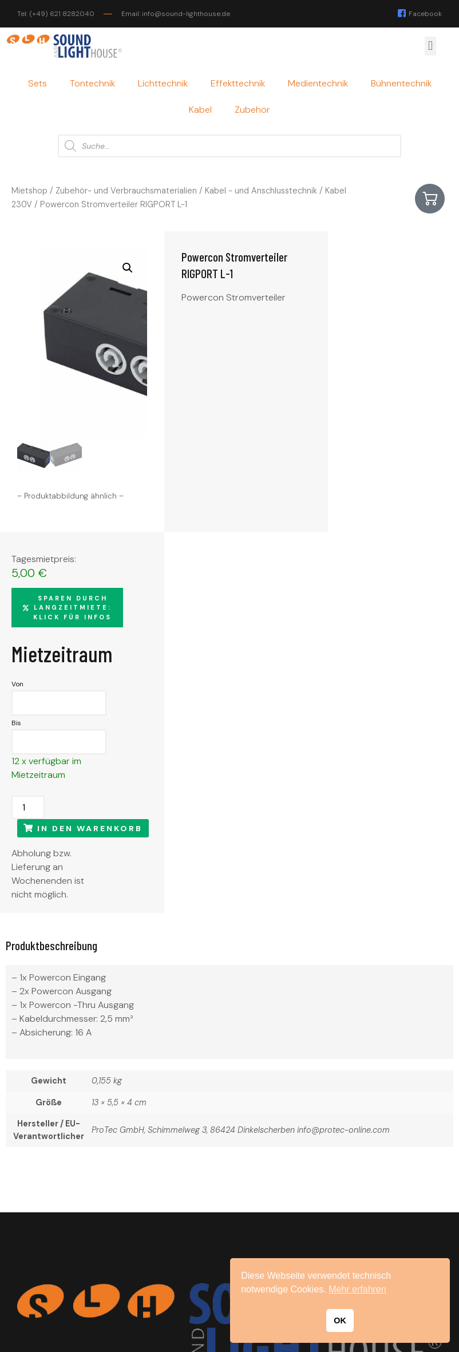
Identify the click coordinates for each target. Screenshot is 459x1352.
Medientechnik (318, 83)
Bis (322, 422)
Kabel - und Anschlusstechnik (261, 190)
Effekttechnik (238, 83)
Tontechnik (92, 83)
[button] (430, 46)
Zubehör (252, 110)
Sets (37, 83)
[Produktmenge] (334, 507)
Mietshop (29, 190)
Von (324, 383)
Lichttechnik (163, 83)
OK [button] (340, 1320)
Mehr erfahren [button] (357, 1289)
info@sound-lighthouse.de (72, 1276)
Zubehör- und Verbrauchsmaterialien (126, 190)
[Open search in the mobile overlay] (229, 146)
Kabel (200, 110)
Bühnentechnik (401, 83)
